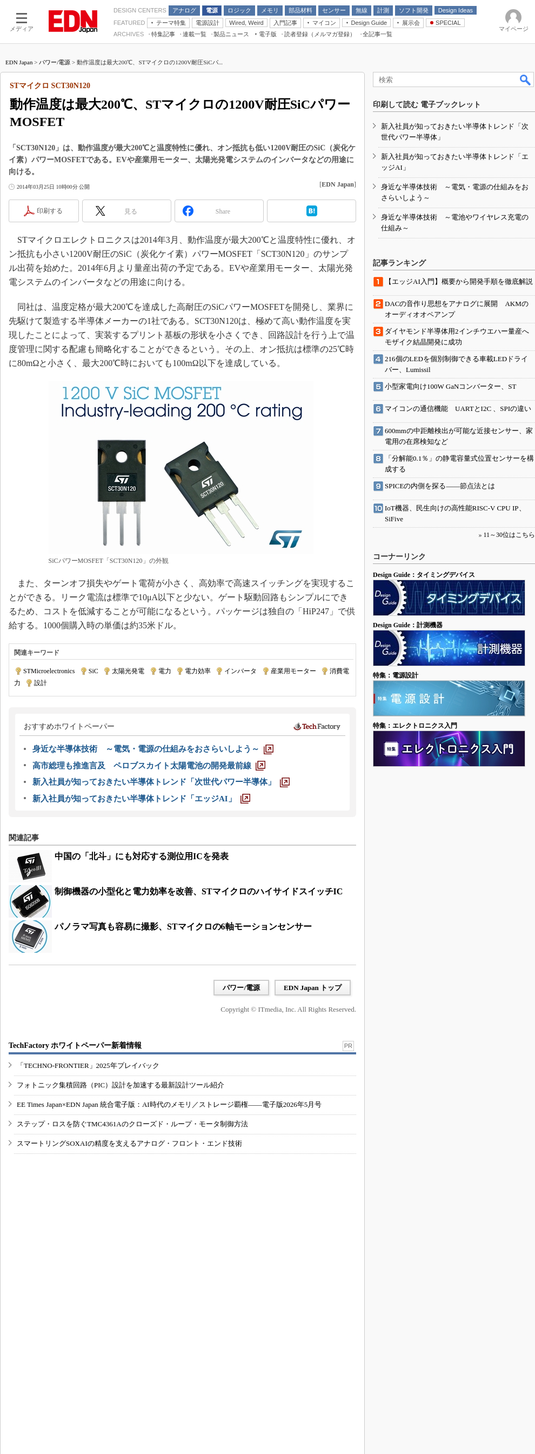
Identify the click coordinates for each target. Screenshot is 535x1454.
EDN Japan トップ (313, 988)
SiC (93, 671)
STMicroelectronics (49, 671)
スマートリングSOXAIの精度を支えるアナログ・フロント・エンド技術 (129, 1143)
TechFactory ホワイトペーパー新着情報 (75, 1045)
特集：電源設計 (395, 675)
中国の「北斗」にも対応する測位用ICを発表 (142, 856)
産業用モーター (293, 671)
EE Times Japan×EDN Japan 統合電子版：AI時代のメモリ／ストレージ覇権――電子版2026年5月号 (169, 1104)
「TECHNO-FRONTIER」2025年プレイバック (88, 1065)
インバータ (240, 671)
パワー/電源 (54, 62)
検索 (526, 79)
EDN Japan (18, 62)
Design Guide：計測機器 (408, 625)
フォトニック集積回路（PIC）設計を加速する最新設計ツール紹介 (120, 1085)
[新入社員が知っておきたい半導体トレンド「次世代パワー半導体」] (161, 782)
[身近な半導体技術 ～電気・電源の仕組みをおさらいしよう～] (152, 749)
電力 (164, 671)
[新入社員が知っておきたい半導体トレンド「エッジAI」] (141, 798)
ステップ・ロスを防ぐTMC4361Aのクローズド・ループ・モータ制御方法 (132, 1124)
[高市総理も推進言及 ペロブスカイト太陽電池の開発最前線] (148, 765)
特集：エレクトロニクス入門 (415, 725)
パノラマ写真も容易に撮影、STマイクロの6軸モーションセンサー (183, 926)
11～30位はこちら (509, 535)
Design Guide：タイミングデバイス (424, 575)
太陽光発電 (128, 671)
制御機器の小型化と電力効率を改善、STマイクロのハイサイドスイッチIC (199, 891)
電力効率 (198, 671)
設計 (40, 683)
